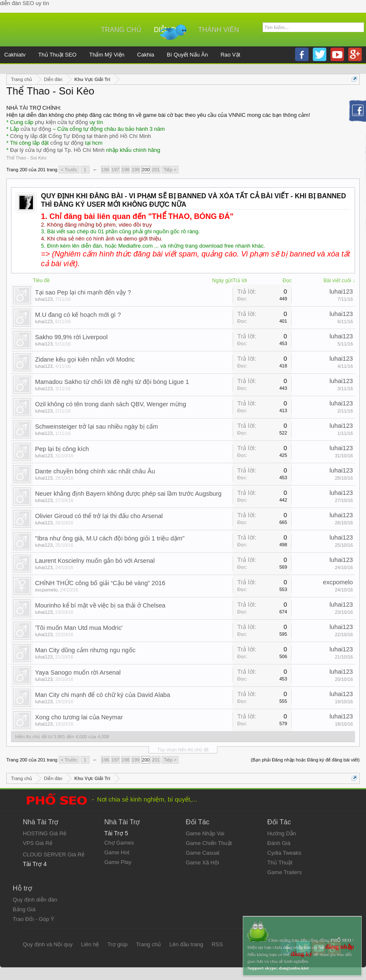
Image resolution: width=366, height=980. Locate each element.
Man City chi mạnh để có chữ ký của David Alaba (102, 694)
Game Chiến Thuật (209, 843)
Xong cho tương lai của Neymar (79, 717)
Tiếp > (170, 169)
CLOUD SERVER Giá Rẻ (53, 854)
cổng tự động (67, 143)
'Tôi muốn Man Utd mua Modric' (79, 627)
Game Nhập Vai (205, 833)
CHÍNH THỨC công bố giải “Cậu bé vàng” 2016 (100, 583)
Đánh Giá (278, 843)
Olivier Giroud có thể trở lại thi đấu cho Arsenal (99, 516)
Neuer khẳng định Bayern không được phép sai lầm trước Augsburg (128, 493)
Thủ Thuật (280, 862)
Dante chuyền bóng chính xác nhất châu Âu (95, 471)
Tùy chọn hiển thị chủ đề (183, 749)
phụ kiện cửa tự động (61, 122)
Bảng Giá (24, 909)
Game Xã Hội (202, 862)
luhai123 (44, 299)
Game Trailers (284, 872)
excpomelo (46, 589)
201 (156, 169)
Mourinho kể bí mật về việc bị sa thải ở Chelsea (100, 605)
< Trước (69, 169)
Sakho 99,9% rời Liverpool (71, 337)
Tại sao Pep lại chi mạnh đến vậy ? (83, 292)
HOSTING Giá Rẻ (44, 833)
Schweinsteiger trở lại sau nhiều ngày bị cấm (96, 426)
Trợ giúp (117, 944)
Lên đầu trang (186, 944)
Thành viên (218, 29)
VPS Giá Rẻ (37, 843)
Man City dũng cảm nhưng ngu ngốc (85, 650)
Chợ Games (119, 843)
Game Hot (116, 852)
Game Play (117, 862)
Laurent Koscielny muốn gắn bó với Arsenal (95, 560)
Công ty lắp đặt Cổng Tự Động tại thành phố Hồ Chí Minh (80, 136)
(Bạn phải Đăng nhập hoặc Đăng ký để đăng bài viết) (305, 759)
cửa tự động (36, 129)
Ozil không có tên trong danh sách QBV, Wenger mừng (110, 404)
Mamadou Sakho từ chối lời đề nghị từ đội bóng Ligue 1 (112, 381)
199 (135, 169)
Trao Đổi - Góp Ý (33, 919)
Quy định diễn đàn (35, 899)
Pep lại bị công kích (62, 448)
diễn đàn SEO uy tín (24, 3)
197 (115, 169)
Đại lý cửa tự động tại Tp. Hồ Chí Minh (57, 150)
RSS (217, 944)
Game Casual (202, 853)
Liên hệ (90, 944)
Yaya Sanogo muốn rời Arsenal (78, 672)
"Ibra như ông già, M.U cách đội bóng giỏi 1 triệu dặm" (109, 538)
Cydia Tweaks (284, 853)
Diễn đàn (170, 29)
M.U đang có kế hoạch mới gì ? (78, 314)
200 (145, 169)
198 (125, 169)
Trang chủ (121, 29)
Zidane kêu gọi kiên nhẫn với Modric (85, 359)
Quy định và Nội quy (48, 944)
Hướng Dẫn (281, 833)
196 (105, 169)
